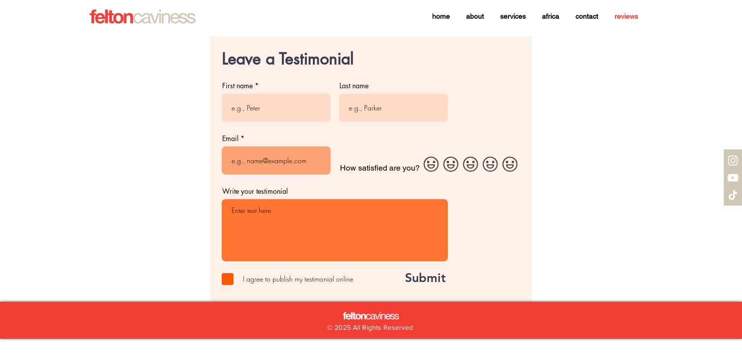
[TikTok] (733, 195)
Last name (354, 85)
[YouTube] (733, 177)
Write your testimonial (255, 191)
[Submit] (414, 277)
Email (230, 138)
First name (237, 85)
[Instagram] (733, 160)
